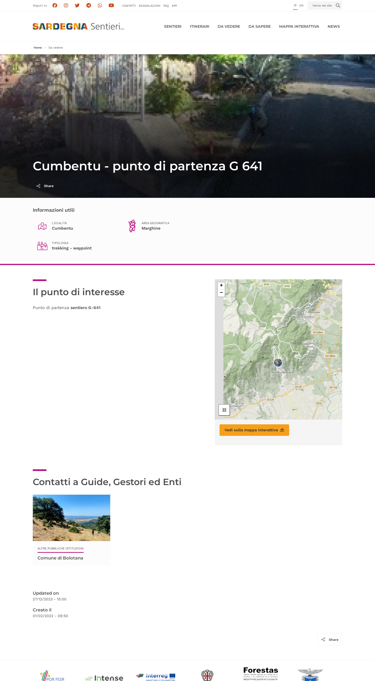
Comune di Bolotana (60, 558)
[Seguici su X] (77, 5)
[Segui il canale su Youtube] (111, 5)
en (301, 5)
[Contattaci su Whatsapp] (100, 5)
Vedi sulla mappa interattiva (254, 430)
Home (38, 47)
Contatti (129, 5)
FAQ (166, 5)
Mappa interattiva (299, 26)
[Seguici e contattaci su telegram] (88, 5)
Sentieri (173, 26)
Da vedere (229, 26)
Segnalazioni (149, 5)
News (334, 26)
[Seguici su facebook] (54, 5)
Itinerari (199, 26)
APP (174, 5)
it (295, 5)
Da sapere (259, 26)
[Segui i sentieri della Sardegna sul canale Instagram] (66, 5)
